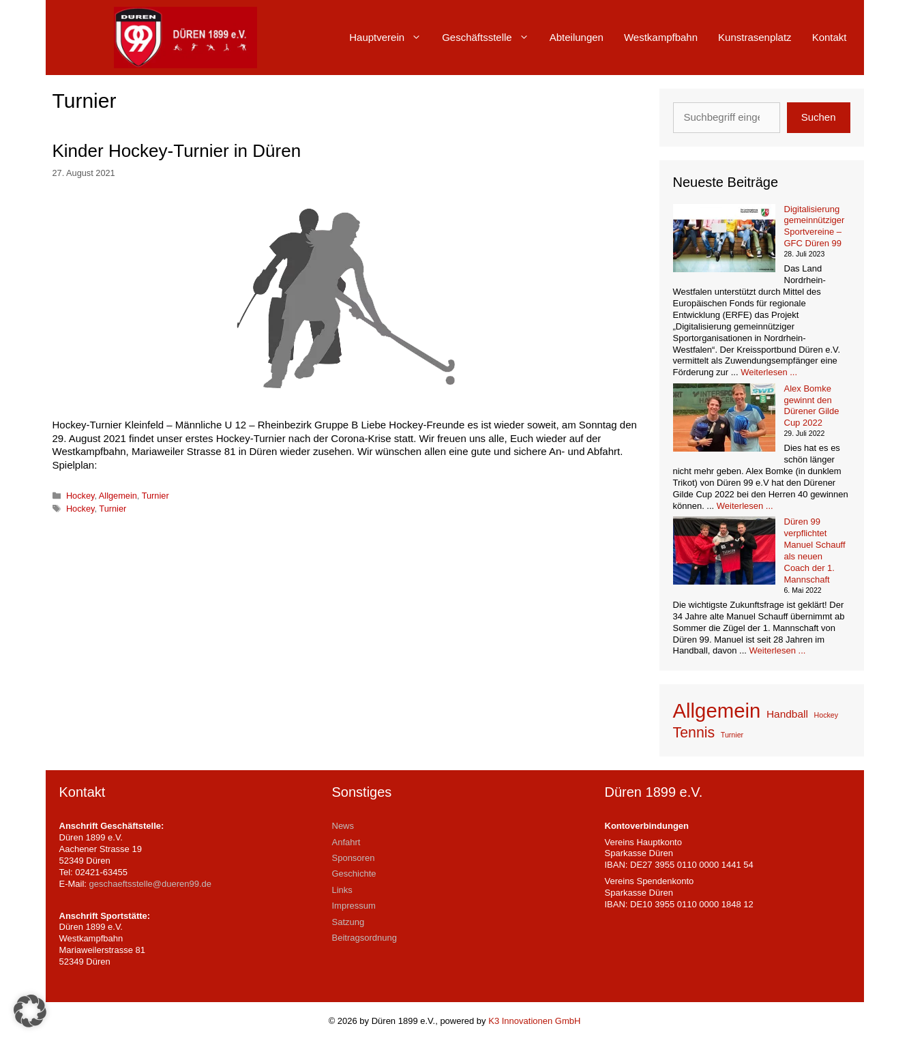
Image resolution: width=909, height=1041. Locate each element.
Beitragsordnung (364, 938)
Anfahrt (346, 842)
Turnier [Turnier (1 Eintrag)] (732, 735)
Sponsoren (353, 858)
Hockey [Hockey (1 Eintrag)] (826, 715)
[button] (30, 1011)
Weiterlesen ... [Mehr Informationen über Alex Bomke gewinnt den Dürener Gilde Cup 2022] (745, 506)
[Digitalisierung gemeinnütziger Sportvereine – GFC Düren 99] (724, 240)
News (343, 826)
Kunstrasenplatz (755, 37)
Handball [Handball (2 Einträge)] (787, 714)
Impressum (354, 905)
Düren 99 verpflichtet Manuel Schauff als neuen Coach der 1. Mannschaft (815, 550)
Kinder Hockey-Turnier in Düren (177, 151)
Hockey (80, 495)
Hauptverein (390, 37)
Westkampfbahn (661, 37)
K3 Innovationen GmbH (534, 1021)
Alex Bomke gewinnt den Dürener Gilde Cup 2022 (811, 405)
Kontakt (829, 37)
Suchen (818, 117)
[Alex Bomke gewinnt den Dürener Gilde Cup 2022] (724, 419)
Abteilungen (576, 37)
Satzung (348, 922)
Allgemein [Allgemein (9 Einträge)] (717, 710)
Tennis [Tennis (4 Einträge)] (694, 732)
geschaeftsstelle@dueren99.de (150, 884)
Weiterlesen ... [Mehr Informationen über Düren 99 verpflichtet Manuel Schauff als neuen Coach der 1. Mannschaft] (777, 650)
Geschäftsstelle (490, 37)
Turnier (155, 495)
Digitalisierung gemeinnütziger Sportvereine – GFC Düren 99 (814, 226)
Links (342, 890)
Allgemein (118, 495)
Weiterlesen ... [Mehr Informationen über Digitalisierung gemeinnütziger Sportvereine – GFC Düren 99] (769, 372)
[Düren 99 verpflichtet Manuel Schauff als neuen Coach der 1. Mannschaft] (724, 552)
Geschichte (354, 873)
